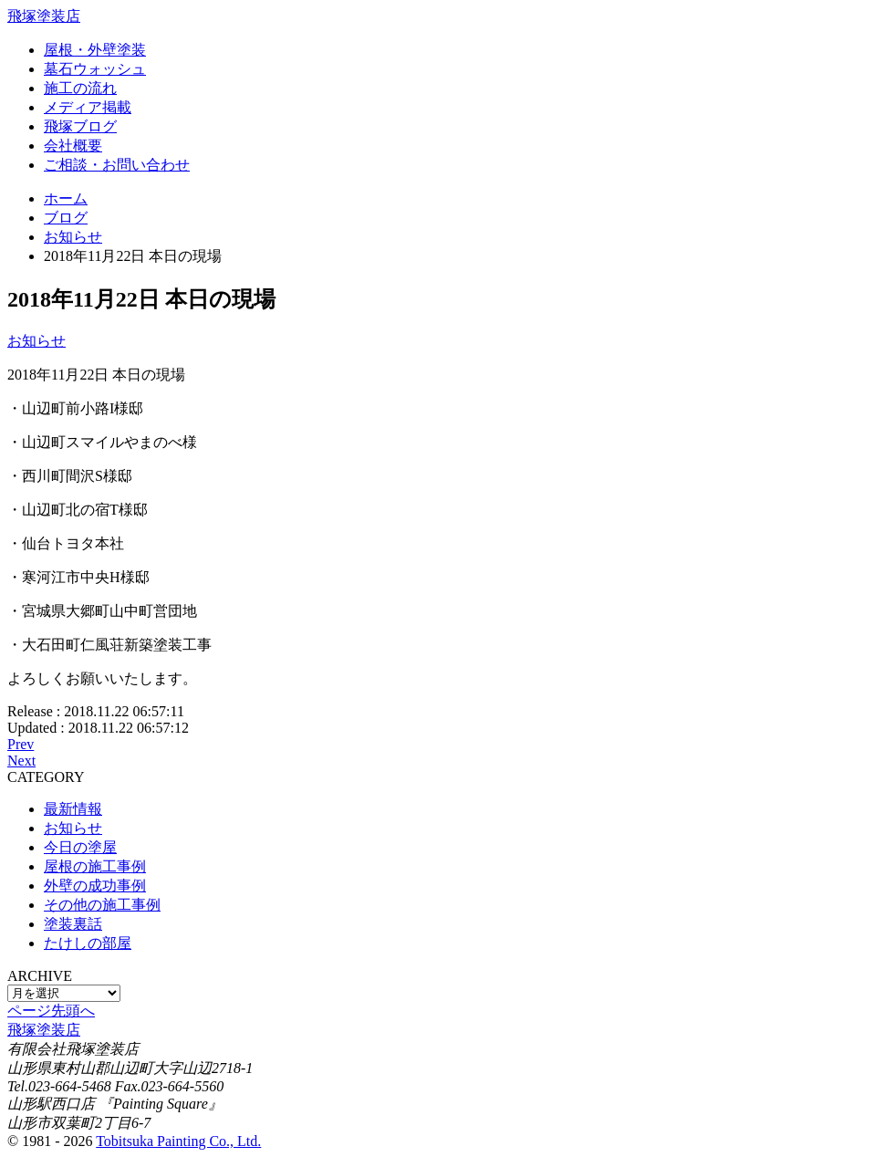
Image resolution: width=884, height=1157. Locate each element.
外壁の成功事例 (95, 885)
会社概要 (73, 145)
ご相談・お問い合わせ (117, 164)
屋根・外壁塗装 (95, 49)
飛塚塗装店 (43, 16)
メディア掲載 (87, 107)
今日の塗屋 (80, 847)
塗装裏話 (73, 924)
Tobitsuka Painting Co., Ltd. (178, 1141)
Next (21, 760)
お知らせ (36, 341)
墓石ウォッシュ (95, 69)
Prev (20, 744)
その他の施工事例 (102, 904)
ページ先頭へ (51, 1010)
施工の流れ (80, 88)
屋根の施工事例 (95, 866)
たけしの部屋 (87, 943)
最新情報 (73, 809)
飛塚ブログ (80, 126)
